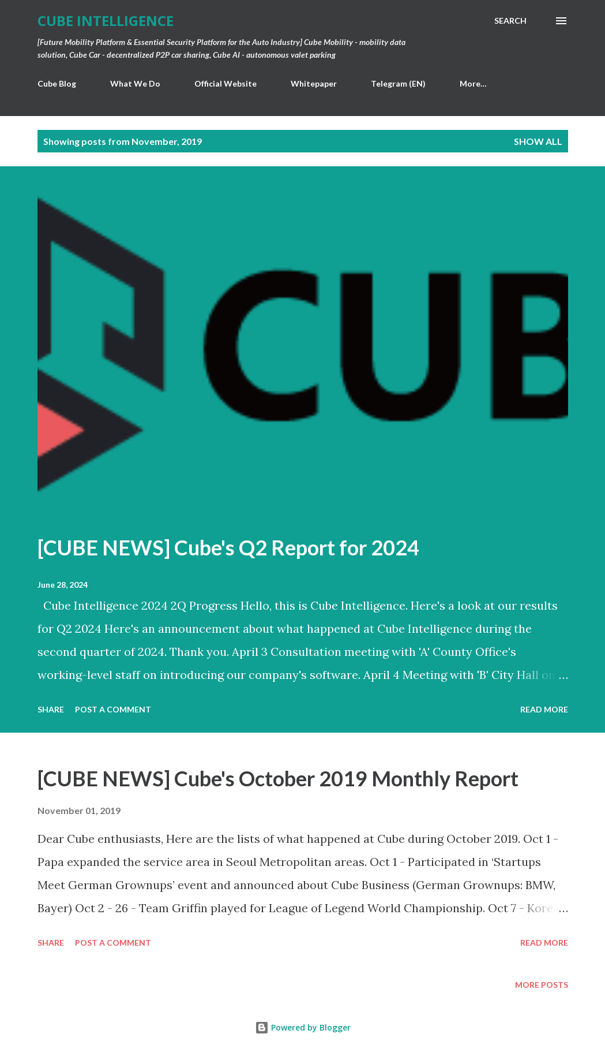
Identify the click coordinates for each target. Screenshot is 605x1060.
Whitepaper (314, 83)
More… (473, 83)
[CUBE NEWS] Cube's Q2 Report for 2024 (228, 547)
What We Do (135, 83)
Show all (538, 141)
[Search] (510, 21)
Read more (544, 709)
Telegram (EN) (398, 83)
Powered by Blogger (303, 1027)
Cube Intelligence (105, 20)
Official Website (225, 83)
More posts (541, 985)
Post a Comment (113, 709)
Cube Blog (56, 83)
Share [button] (50, 709)
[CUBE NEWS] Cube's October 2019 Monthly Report (277, 778)
